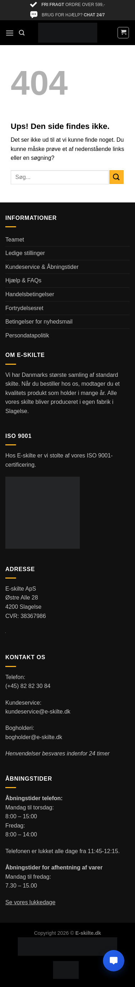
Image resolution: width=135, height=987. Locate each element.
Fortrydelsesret (24, 308)
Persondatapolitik (27, 335)
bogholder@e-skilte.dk (33, 737)
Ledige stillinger (25, 253)
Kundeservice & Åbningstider (41, 267)
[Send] (116, 177)
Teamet (14, 240)
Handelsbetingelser (29, 294)
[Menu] (9, 33)
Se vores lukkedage (30, 902)
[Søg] (22, 33)
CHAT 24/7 (94, 14)
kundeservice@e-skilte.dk (38, 712)
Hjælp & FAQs (23, 280)
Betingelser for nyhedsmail (39, 322)
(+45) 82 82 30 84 (28, 686)
